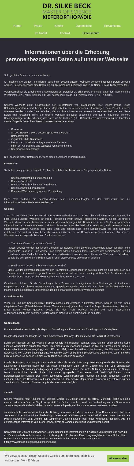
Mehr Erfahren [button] (30, 460)
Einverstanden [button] (118, 458)
